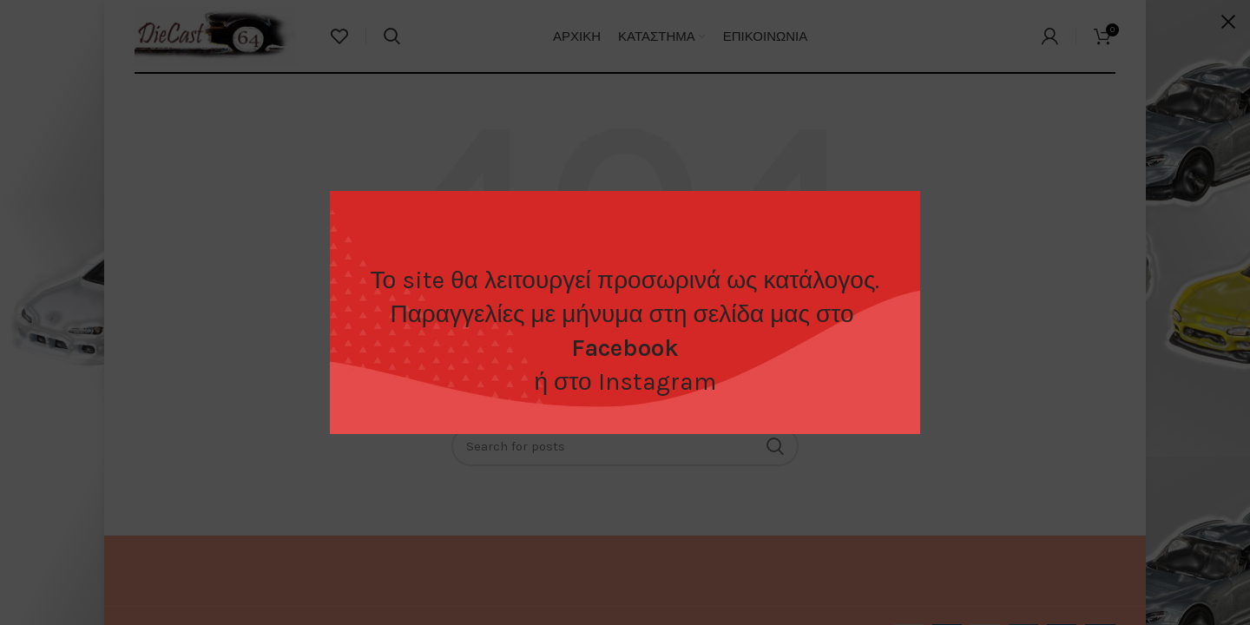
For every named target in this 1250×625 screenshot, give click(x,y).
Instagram (657, 381)
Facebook (625, 347)
